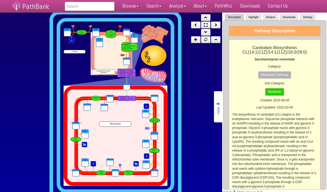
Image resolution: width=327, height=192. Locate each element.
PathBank (35, 6)
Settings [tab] (307, 17)
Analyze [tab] (270, 17)
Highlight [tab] (253, 17)
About (200, 6)
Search (153, 6)
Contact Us (278, 6)
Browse (130, 6)
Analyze (177, 6)
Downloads (250, 6)
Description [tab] (234, 17)
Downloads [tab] (289, 17)
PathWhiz (223, 6)
